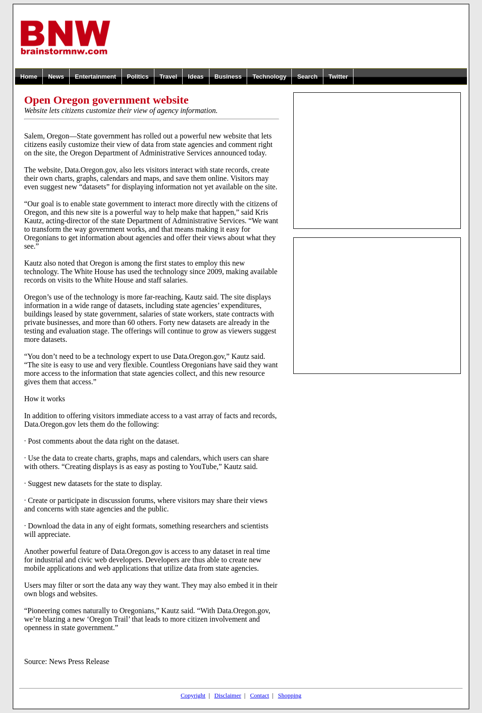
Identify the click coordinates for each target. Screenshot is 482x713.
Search (307, 76)
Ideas (195, 76)
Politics (138, 76)
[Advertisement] (289, 37)
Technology (269, 76)
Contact (259, 695)
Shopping (289, 695)
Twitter (338, 76)
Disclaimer (227, 695)
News (56, 76)
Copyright (193, 695)
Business (228, 76)
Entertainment (95, 76)
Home (28, 76)
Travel (168, 76)
